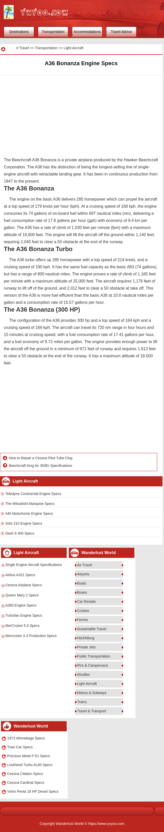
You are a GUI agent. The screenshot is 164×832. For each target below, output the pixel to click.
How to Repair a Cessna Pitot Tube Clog (40, 458)
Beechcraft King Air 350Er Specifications (40, 466)
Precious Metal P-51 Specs (28, 756)
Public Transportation (93, 656)
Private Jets (86, 647)
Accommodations (87, 32)
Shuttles (83, 674)
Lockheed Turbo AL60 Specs (30, 765)
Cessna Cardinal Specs (25, 783)
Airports (83, 574)
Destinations (19, 32)
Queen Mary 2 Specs (22, 595)
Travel (24, 48)
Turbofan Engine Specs (23, 615)
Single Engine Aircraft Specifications (33, 565)
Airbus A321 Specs (20, 575)
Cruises (83, 611)
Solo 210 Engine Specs (23, 523)
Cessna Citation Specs (25, 774)
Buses (82, 592)
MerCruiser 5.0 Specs (22, 626)
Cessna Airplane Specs (23, 585)
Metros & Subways (92, 693)
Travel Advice (121, 32)
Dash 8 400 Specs (19, 533)
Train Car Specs (20, 747)
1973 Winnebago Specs (26, 738)
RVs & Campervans (92, 665)
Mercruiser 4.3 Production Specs (31, 636)
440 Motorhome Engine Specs (29, 513)
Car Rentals (86, 601)
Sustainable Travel (91, 629)
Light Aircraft (73, 48)
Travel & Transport (91, 711)
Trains (82, 702)
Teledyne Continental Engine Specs (33, 494)
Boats (81, 583)
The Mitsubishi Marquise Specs (30, 504)
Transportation (53, 32)
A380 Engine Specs (20, 605)
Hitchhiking (85, 638)
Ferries (82, 620)
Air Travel (84, 565)
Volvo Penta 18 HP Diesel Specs (33, 791)
